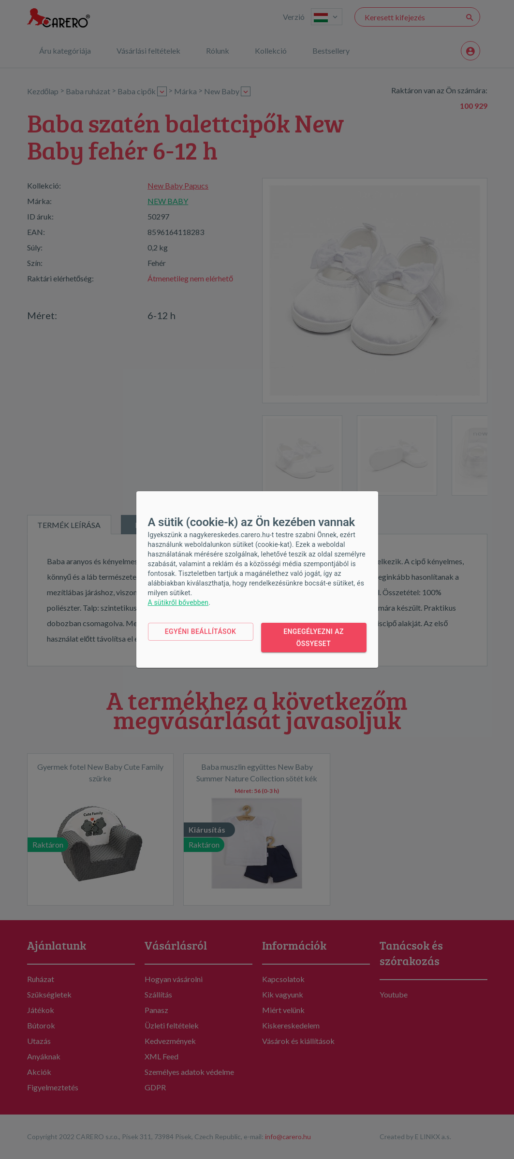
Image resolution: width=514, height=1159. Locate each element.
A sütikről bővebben (178, 602)
